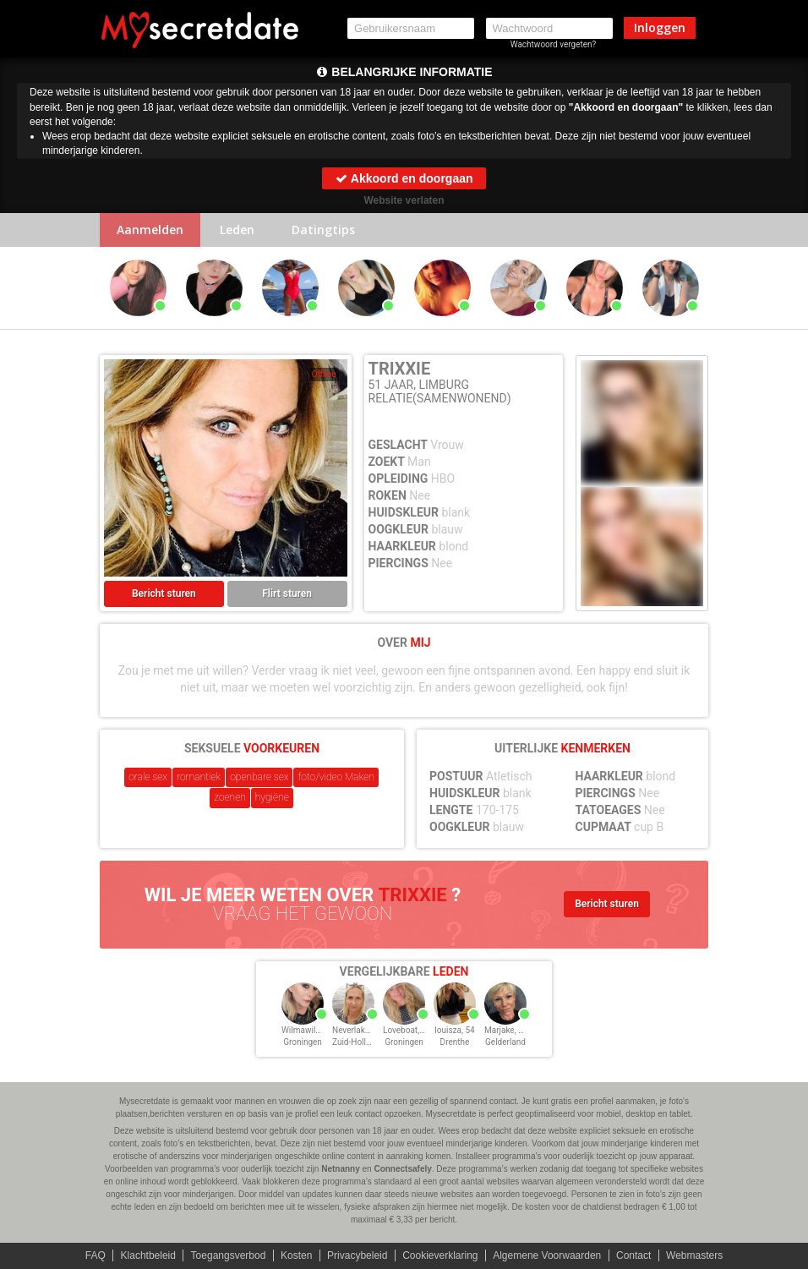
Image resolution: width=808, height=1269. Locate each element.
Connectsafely (402, 1168)
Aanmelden (150, 230)
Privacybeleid (357, 1255)
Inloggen (659, 27)
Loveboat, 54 (407, 1030)
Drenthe (455, 1042)
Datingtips (323, 230)
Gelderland (505, 1042)
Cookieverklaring (440, 1255)
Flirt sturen (287, 593)
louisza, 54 (454, 1030)
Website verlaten (403, 200)
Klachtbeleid (148, 1255)
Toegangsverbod (228, 1255)
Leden (237, 230)
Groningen (302, 1042)
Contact (633, 1255)
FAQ (95, 1255)
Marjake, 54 (505, 1030)
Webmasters (694, 1255)
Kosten (296, 1255)
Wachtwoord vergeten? (553, 44)
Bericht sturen (164, 593)
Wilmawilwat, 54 (311, 1030)
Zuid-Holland (356, 1042)
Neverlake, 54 (357, 1030)
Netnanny (340, 1168)
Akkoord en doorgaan (403, 178)
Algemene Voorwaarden (547, 1255)
